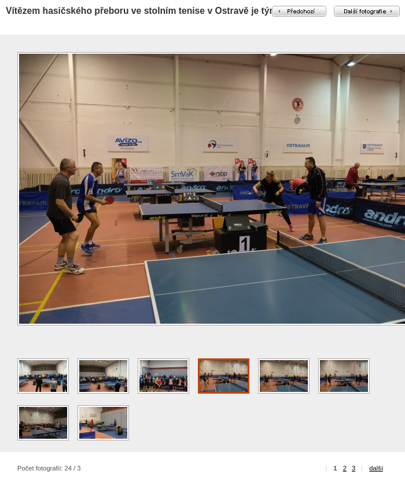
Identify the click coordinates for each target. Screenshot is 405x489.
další (376, 468)
